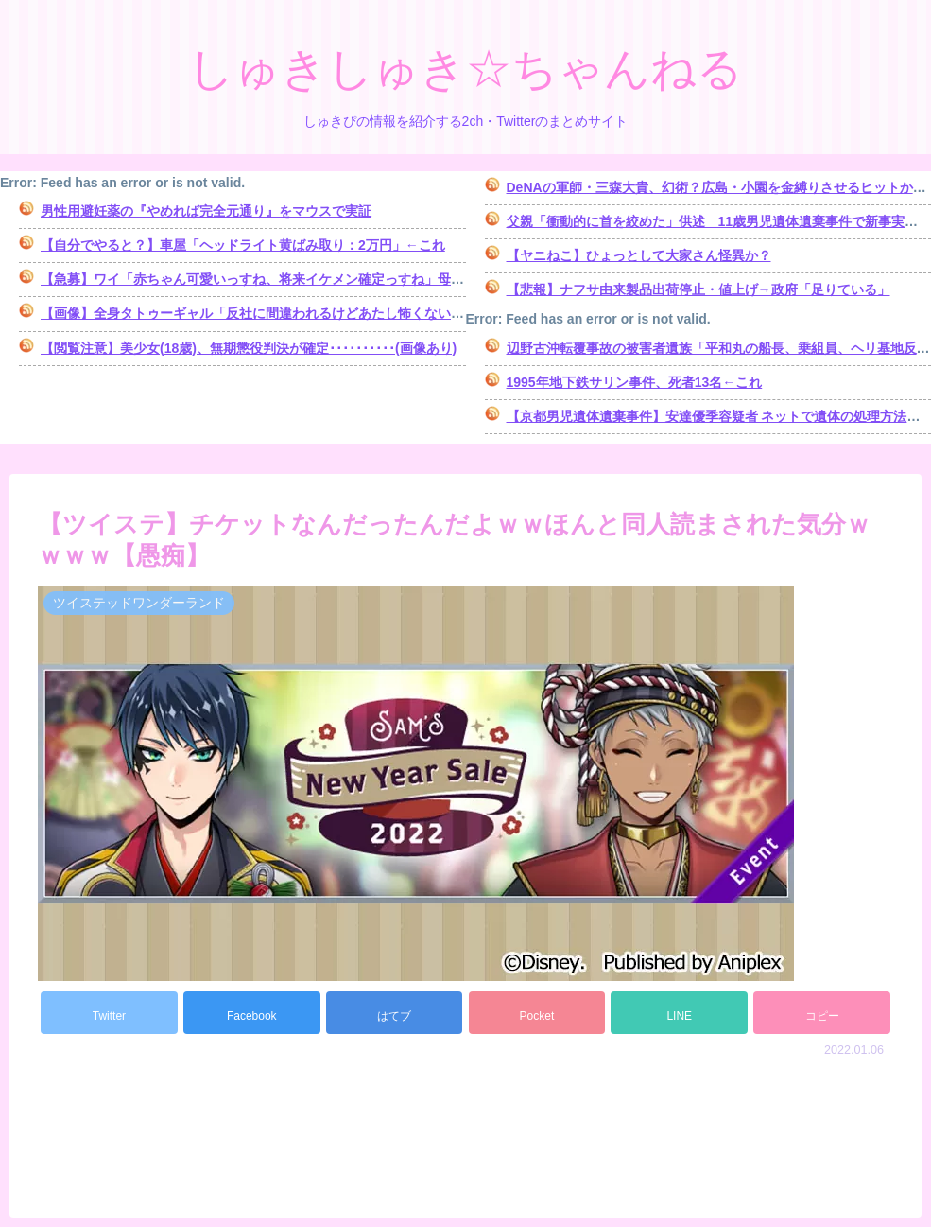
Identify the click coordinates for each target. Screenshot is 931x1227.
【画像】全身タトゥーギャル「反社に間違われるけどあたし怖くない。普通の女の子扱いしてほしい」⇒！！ (365, 313)
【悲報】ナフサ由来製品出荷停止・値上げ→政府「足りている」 (698, 289)
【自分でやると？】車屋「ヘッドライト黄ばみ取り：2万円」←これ (243, 245)
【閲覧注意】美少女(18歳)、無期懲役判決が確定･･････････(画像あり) (249, 348)
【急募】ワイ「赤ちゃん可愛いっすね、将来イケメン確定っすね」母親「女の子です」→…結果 (325, 279)
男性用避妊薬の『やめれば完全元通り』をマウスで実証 (206, 211)
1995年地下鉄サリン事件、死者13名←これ (635, 382)
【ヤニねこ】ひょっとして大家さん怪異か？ (639, 255)
